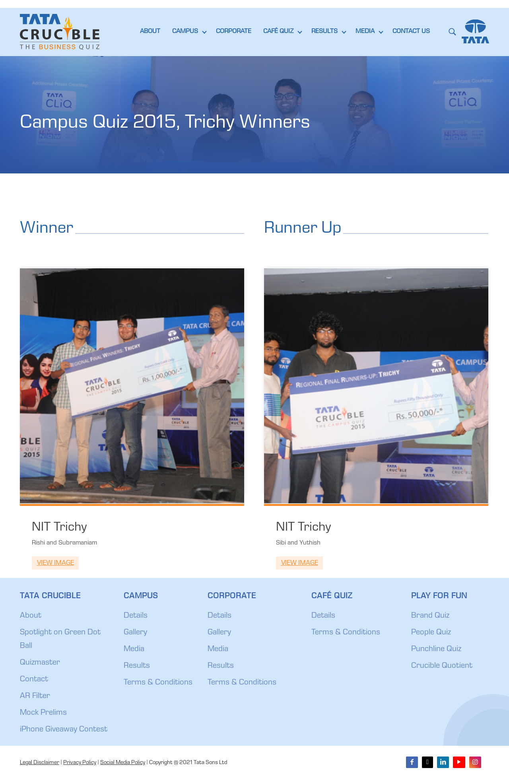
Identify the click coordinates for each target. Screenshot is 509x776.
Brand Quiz (430, 616)
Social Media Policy (122, 763)
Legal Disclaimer (39, 763)
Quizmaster (40, 663)
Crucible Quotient (441, 666)
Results (137, 666)
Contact (34, 680)
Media (134, 649)
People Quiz (431, 633)
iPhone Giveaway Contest (63, 730)
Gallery (135, 633)
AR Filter (35, 696)
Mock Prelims (43, 713)
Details (136, 616)
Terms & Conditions (158, 683)
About (30, 616)
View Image (55, 563)
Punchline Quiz (436, 649)
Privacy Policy (79, 763)
